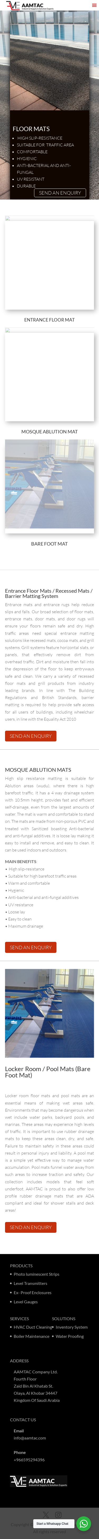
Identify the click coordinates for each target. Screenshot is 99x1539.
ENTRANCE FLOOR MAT (49, 320)
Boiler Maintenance (31, 1336)
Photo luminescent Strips (36, 1273)
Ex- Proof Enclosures (32, 1292)
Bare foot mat (49, 544)
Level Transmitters (30, 1283)
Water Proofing (70, 1336)
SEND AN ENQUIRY (60, 193)
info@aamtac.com (30, 1437)
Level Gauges (26, 1301)
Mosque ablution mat (49, 431)
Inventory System (72, 1326)
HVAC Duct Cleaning (33, 1326)
